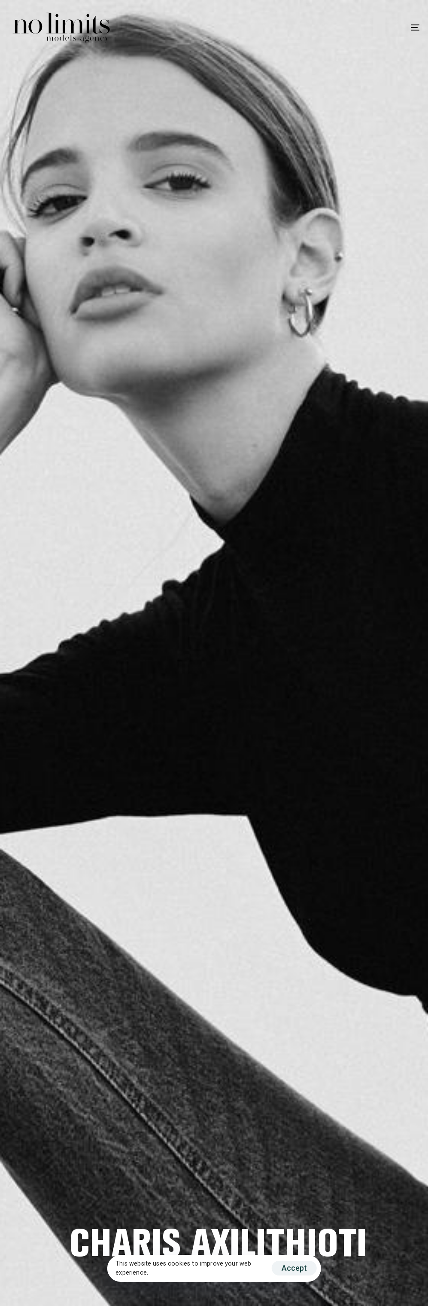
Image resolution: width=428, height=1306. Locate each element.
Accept (294, 1267)
